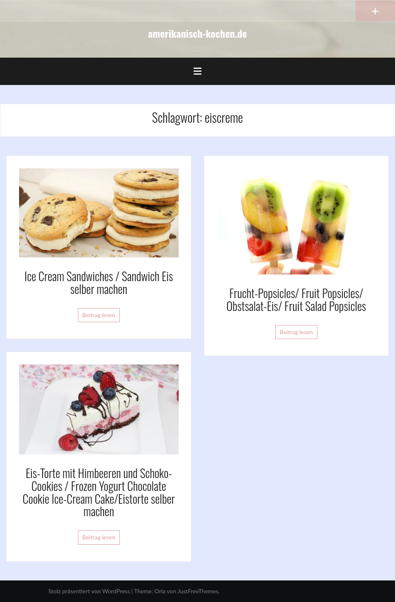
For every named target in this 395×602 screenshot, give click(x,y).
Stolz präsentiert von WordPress (89, 591)
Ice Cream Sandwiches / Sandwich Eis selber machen (98, 282)
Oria (160, 591)
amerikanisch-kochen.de (197, 33)
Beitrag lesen (99, 314)
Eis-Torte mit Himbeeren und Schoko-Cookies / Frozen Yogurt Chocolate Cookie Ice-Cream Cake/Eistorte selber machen (99, 491)
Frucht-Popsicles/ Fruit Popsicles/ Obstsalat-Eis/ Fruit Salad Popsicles (296, 299)
